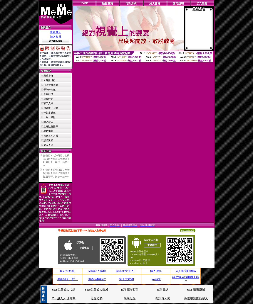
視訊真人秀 (162, 298)
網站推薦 (48, 131)
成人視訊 (48, 145)
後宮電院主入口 (126, 271)
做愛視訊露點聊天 (196, 298)
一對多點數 (49, 112)
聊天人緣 (48, 103)
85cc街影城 (67, 271)
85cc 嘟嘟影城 (196, 289)
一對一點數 (49, 117)
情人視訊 (156, 271)
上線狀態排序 (50, 126)
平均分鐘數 (49, 89)
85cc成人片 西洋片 (63, 298)
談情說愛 (48, 140)
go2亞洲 (156, 279)
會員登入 (55, 32)
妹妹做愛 (130, 298)
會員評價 (48, 94)
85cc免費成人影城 (96, 289)
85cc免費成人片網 (63, 289)
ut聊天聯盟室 (129, 289)
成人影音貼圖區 (185, 271)
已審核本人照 (50, 135)
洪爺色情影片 (97, 279)
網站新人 (48, 121)
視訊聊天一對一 (67, 279)
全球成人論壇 (97, 271)
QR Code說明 (187, 230)
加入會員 (55, 36)
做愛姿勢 (97, 298)
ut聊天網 (162, 289)
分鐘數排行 (49, 80)
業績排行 (48, 75)
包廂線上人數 (50, 108)
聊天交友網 (126, 279)
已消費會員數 (50, 85)
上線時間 (48, 98)
